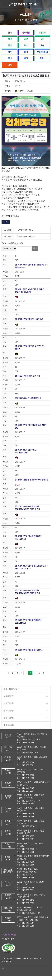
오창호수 (42, 32)
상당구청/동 (9, 696)
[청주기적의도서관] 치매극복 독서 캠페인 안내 (30, 426)
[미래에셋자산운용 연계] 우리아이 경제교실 (31, 480)
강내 (10, 58)
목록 (5, 222)
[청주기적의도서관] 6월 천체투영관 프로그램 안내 (28, 537)
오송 (42, 45)
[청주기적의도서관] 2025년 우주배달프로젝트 (25, 451)
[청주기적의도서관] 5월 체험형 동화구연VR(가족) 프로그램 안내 (27, 592)
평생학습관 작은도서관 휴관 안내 (27, 376)
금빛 (10, 45)
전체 (10, 32)
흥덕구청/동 (9, 711)
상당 (10, 39)
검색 (35, 248)
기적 (10, 65)
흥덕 (26, 52)
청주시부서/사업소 (11, 689)
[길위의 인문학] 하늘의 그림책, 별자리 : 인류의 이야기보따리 (30, 290)
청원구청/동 (9, 718)
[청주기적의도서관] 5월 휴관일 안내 (29, 650)
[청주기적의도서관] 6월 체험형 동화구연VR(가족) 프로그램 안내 (27, 508)
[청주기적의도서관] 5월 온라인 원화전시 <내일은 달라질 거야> (31, 567)
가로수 (42, 58)
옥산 (26, 58)
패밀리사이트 (9, 725)
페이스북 (3, 968)
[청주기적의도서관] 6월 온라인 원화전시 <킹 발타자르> (31, 266)
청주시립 (26, 32)
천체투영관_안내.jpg (24, 91)
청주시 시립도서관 (30, 4)
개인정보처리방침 (9, 935)
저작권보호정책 (8, 939)
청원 (26, 39)
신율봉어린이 (42, 52)
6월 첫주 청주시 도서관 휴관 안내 (28, 398)
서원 (10, 52)
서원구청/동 (9, 703)
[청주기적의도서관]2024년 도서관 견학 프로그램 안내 (27, 236)
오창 (42, 39)
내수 (26, 45)
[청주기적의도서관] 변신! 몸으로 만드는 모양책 (30, 347)
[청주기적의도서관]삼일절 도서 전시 (27, 230)
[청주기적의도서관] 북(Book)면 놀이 (29, 319)
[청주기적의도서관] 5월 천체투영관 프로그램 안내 (28, 621)
